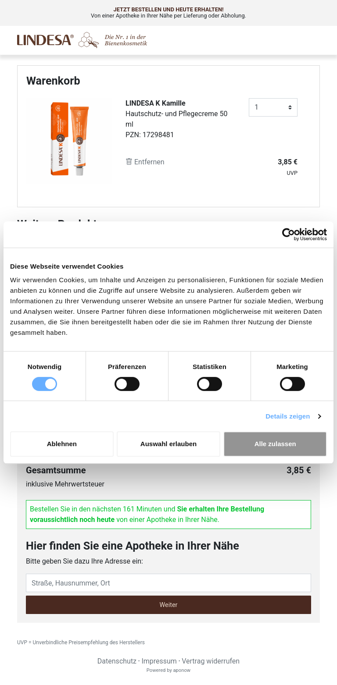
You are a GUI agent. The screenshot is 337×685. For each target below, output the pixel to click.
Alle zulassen (275, 443)
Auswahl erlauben (168, 443)
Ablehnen (62, 443)
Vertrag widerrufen (211, 661)
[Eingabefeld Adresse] (168, 583)
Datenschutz (116, 661)
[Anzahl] (273, 107)
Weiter (169, 605)
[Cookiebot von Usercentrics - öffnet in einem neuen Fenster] (288, 234)
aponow (181, 670)
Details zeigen (287, 416)
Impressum (159, 661)
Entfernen (145, 162)
